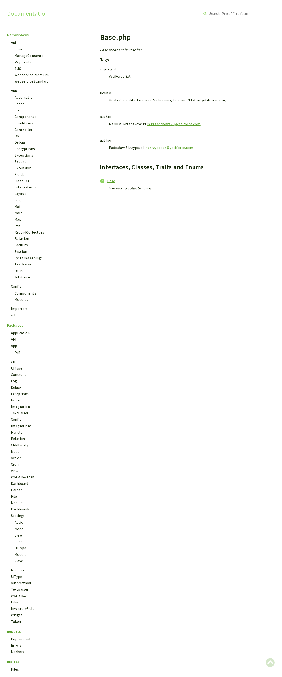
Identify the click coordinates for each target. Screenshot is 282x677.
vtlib (15, 315)
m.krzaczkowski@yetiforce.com (173, 124)
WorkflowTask (22, 477)
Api (13, 42)
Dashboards (20, 509)
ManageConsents (29, 55)
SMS (18, 68)
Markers (18, 651)
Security (21, 245)
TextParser (24, 264)
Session (21, 251)
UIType (16, 368)
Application (20, 333)
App (14, 90)
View (14, 470)
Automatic (23, 97)
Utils (19, 270)
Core (18, 49)
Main (19, 213)
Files (19, 541)
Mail (18, 206)
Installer (22, 181)
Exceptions (24, 155)
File (14, 496)
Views (19, 561)
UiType (16, 576)
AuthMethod (21, 583)
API (14, 339)
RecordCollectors (29, 232)
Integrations (25, 187)
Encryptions (25, 148)
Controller (24, 129)
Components (25, 116)
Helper (16, 490)
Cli (17, 110)
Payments (23, 62)
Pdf (17, 226)
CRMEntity (19, 445)
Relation (22, 238)
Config (16, 286)
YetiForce (22, 277)
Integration (20, 406)
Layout (20, 193)
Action (16, 458)
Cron (15, 464)
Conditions (24, 123)
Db (17, 136)
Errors (16, 645)
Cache (20, 104)
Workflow (19, 595)
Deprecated (20, 639)
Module (17, 502)
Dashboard (19, 483)
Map (18, 219)
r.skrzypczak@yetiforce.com (169, 147)
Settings (18, 515)
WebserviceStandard (32, 81)
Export (20, 161)
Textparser (20, 589)
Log (18, 200)
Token (16, 621)
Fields (20, 174)
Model (16, 451)
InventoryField (23, 608)
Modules (22, 299)
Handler (17, 432)
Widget (16, 615)
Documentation (28, 13)
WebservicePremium (32, 75)
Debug (20, 142)
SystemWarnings (29, 258)
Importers (19, 308)
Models (21, 554)
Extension (23, 168)
